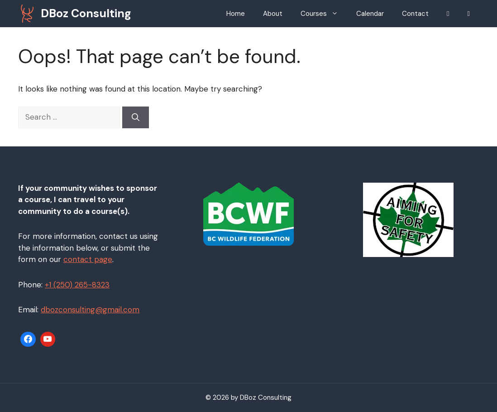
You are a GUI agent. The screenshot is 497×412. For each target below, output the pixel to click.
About (272, 13)
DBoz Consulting (86, 13)
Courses (324, 13)
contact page (87, 259)
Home (235, 13)
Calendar (370, 13)
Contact (415, 13)
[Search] (135, 117)
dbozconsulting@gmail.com (90, 310)
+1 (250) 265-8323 (77, 285)
